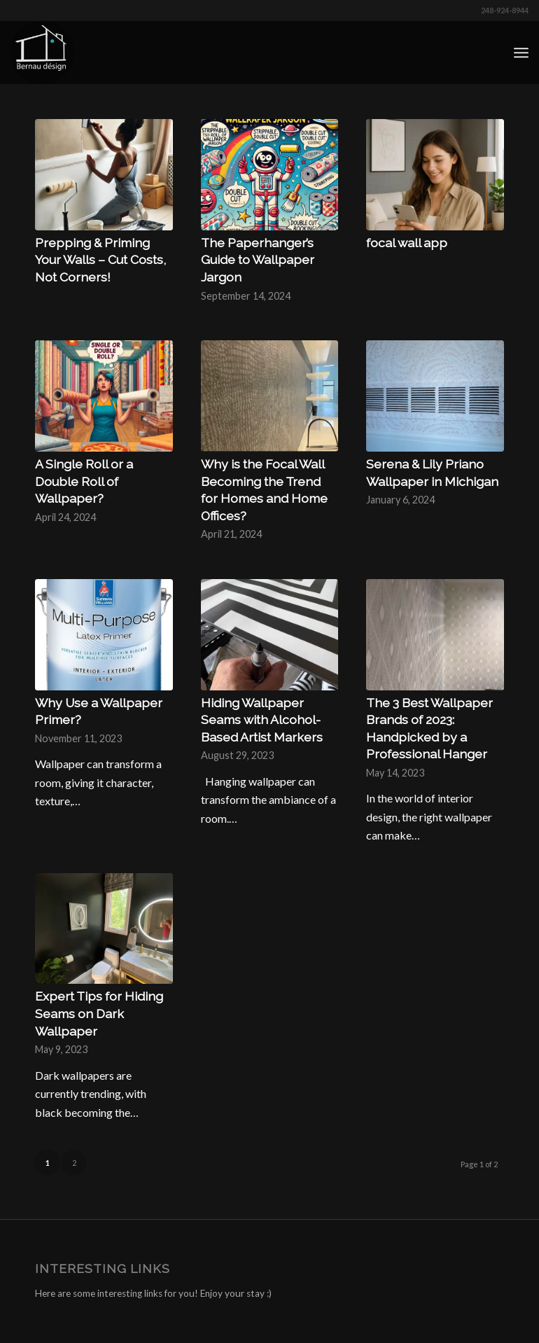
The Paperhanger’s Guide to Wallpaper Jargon (257, 259)
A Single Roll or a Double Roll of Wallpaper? (84, 481)
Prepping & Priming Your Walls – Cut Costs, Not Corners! (100, 259)
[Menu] (521, 52)
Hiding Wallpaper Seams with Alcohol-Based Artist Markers (262, 719)
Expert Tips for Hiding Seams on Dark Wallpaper (99, 1013)
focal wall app (406, 242)
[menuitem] (521, 52)
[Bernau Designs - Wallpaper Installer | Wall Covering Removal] (42, 52)
